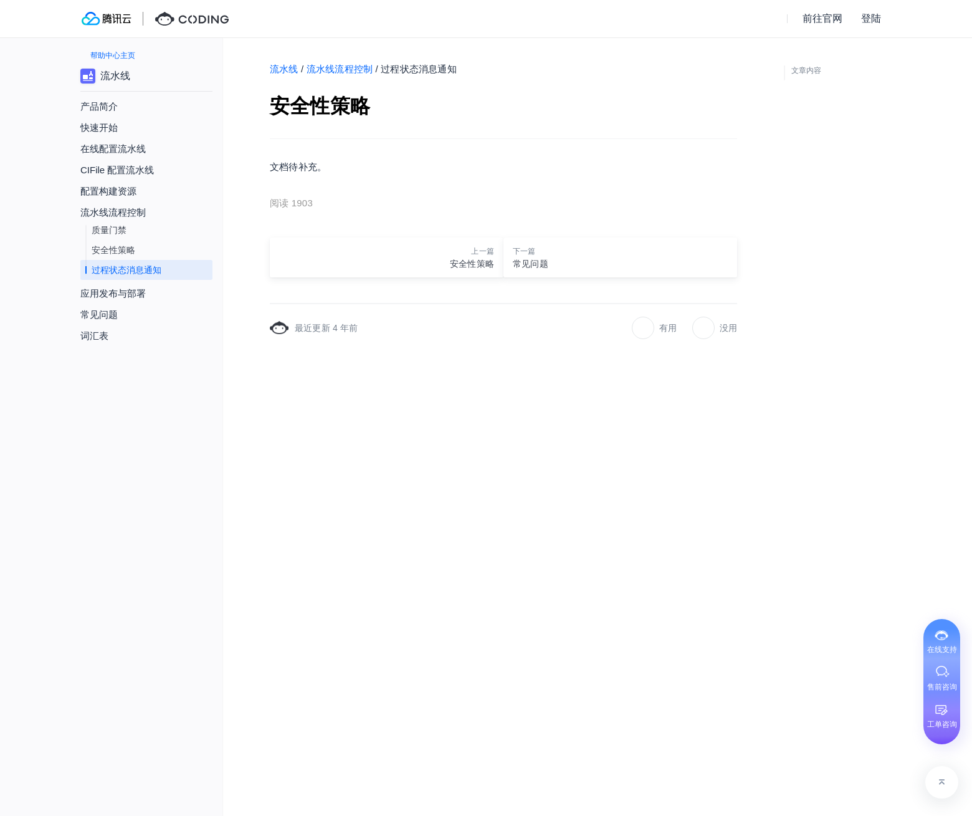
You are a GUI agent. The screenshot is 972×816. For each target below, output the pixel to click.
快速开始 (99, 127)
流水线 (284, 69)
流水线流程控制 (340, 69)
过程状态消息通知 (126, 270)
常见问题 (99, 314)
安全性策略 (113, 250)
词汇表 (94, 335)
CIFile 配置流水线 (117, 170)
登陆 (871, 18)
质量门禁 (109, 230)
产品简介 (99, 106)
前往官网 (822, 18)
